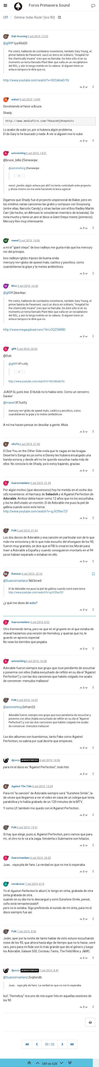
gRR (13, 348)
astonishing (18, 153)
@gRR (7, 43)
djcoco (15, 760)
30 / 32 (49, 1044)
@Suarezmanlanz (15, 580)
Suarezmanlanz (20, 483)
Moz (14, 285)
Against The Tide (21, 786)
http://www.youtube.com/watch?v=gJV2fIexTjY (35, 511)
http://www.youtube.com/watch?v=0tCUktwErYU (36, 80)
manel (15, 240)
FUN (13, 530)
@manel (9, 402)
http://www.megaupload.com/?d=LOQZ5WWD (34, 329)
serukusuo (18, 883)
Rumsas (16, 573)
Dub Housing (19, 36)
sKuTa (15, 444)
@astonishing (17, 168)
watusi (15, 99)
